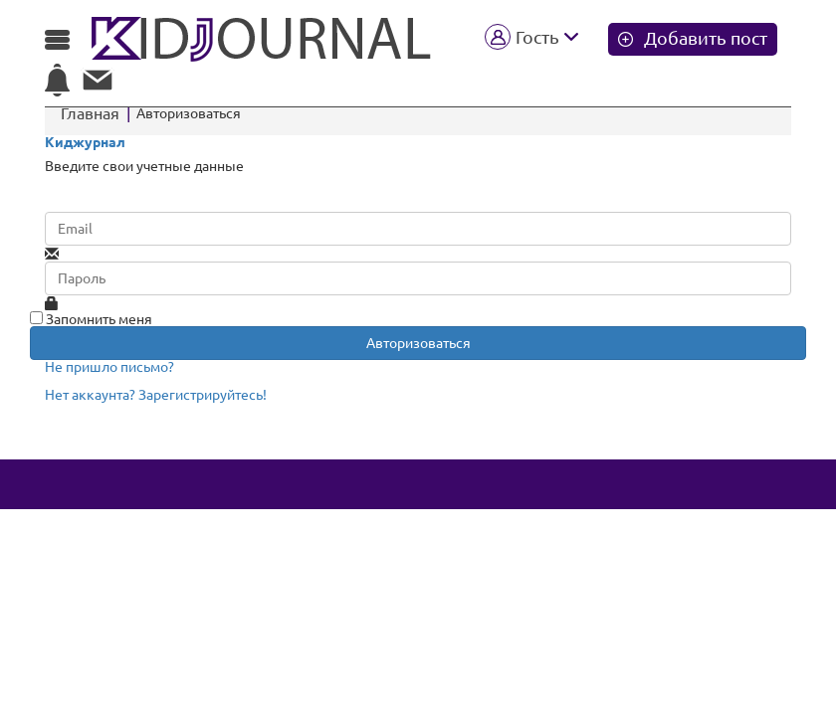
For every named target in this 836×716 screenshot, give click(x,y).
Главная (90, 113)
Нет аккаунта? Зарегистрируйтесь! (156, 395)
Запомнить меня (91, 319)
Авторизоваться (418, 343)
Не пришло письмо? (109, 367)
